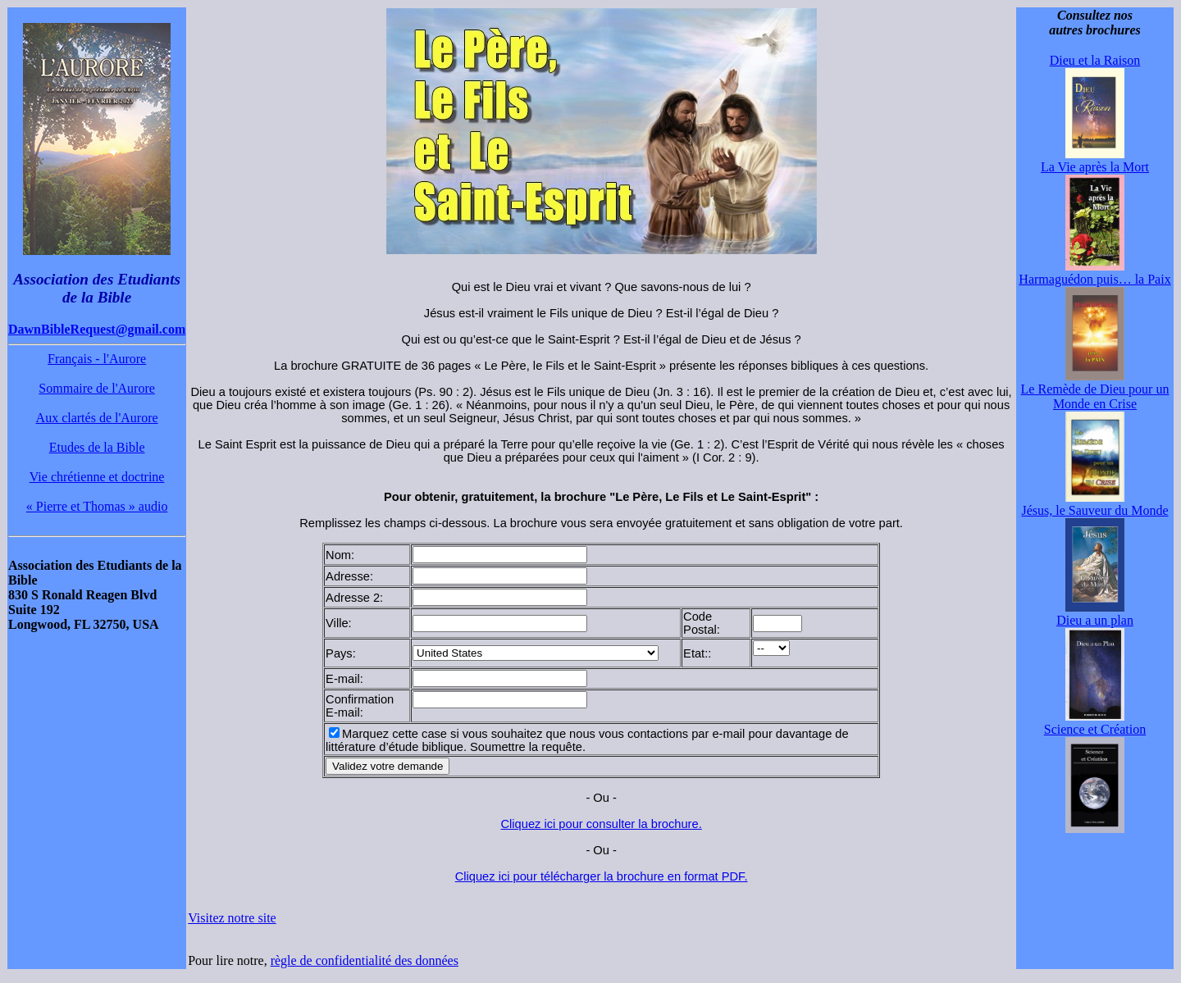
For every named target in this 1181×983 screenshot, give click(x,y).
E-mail (343, 678)
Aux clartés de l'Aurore (97, 418)
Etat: (695, 653)
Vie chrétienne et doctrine (97, 477)
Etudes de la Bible (97, 447)
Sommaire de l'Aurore (97, 388)
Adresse (348, 576)
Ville (337, 623)
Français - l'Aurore (97, 359)
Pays (339, 653)
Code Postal (700, 623)
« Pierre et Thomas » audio (97, 506)
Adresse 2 (353, 597)
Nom (338, 555)
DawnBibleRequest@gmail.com (96, 329)
